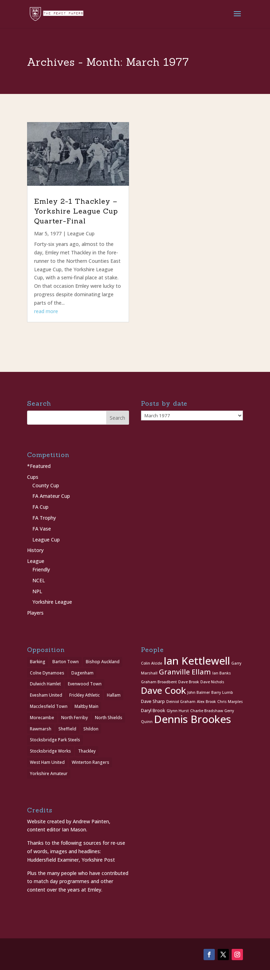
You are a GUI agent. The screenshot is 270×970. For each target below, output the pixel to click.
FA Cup (40, 506)
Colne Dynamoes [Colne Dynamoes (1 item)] (47, 673)
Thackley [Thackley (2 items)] (87, 751)
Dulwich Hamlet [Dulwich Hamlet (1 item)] (45, 684)
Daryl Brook (153, 711)
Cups (32, 477)
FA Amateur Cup (51, 496)
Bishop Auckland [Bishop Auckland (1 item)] (103, 662)
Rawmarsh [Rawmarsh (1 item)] (40, 729)
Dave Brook (188, 681)
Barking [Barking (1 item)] (37, 662)
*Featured (39, 466)
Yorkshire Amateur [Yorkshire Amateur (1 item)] (49, 773)
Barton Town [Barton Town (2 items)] (65, 662)
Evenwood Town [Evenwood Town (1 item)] (85, 684)
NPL (37, 591)
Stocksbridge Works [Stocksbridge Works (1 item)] (50, 751)
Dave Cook (163, 690)
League (35, 561)
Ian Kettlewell (196, 661)
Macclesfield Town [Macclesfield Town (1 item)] (49, 706)
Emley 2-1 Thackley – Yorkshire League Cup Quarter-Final (76, 211)
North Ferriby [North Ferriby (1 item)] (74, 718)
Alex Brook (206, 701)
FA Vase (41, 528)
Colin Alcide (151, 663)
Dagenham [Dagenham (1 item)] (82, 673)
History (35, 550)
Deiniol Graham (180, 701)
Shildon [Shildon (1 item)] (90, 729)
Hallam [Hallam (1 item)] (114, 695)
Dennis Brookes (192, 719)
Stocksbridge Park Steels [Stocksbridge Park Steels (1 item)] (55, 740)
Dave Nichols (212, 681)
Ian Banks (221, 673)
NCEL (38, 580)
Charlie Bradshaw (206, 710)
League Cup (81, 233)
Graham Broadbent (159, 681)
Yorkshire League (52, 601)
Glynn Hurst (178, 710)
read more (46, 311)
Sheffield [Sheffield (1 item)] (67, 729)
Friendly (41, 569)
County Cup (45, 485)
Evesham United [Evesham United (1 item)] (46, 695)
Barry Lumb (222, 692)
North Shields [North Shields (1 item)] (108, 718)
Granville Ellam (185, 672)
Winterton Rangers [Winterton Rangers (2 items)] (90, 762)
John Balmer (198, 692)
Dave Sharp (153, 701)
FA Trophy (44, 517)
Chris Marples (230, 701)
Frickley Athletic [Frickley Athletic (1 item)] (84, 695)
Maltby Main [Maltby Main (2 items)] (86, 706)
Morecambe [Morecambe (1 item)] (42, 718)
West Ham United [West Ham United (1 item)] (47, 762)
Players (35, 612)
